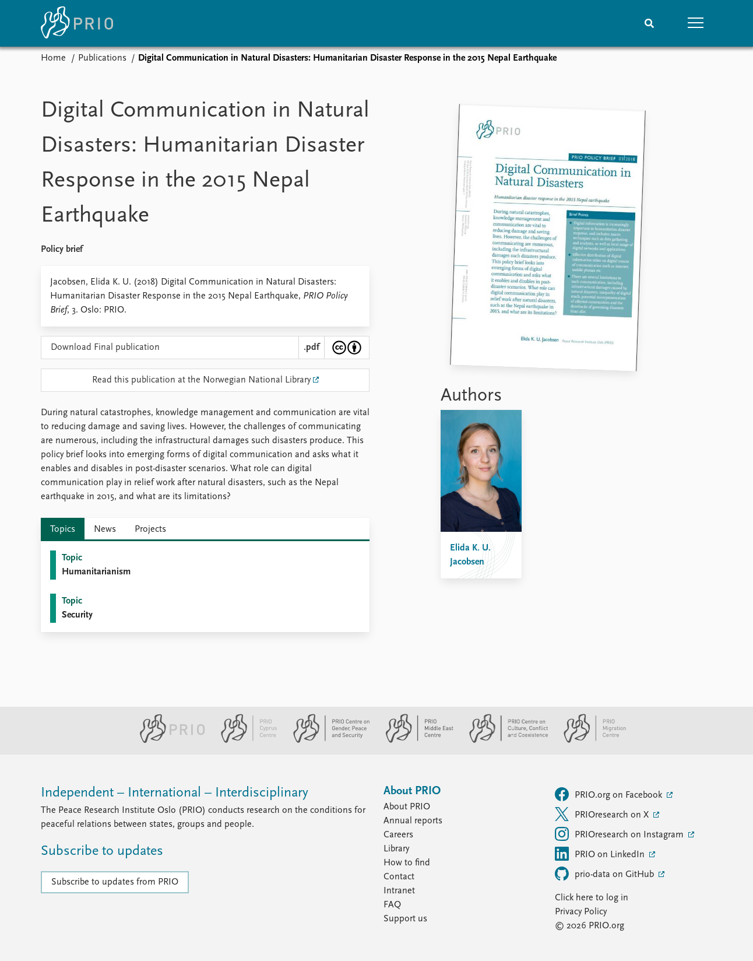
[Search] (649, 23)
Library (396, 849)
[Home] (77, 23)
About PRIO (406, 807)
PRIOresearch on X (603, 814)
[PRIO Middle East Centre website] (414, 740)
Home (53, 58)
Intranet (399, 891)
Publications (102, 58)
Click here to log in (591, 898)
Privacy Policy (581, 912)
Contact (398, 877)
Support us (405, 919)
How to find (406, 863)
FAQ (392, 905)
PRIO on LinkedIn (601, 854)
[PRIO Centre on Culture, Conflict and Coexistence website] (503, 740)
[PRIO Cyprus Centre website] (244, 740)
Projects (150, 529)
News (105, 529)
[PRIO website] (167, 740)
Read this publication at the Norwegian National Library (201, 380)
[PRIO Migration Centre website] (589, 740)
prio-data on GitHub (605, 874)
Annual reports (412, 821)
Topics (62, 529)
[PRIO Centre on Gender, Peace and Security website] (326, 740)
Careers (398, 835)
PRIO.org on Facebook (609, 794)
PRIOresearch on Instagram (620, 834)
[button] (696, 23)
